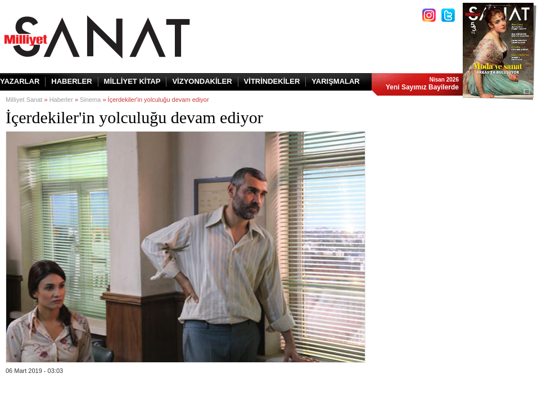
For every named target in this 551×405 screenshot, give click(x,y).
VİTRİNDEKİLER (272, 81)
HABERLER (71, 81)
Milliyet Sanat (24, 99)
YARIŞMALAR (335, 81)
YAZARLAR (19, 81)
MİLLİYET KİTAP (132, 81)
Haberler (61, 99)
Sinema (90, 99)
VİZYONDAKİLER (202, 81)
